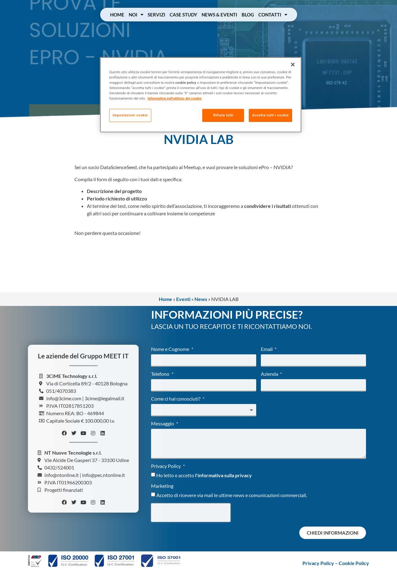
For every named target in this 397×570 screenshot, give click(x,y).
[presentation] (190, 512)
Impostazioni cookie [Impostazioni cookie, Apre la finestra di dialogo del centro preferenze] (130, 115)
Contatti (272, 14)
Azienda (270, 374)
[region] (200, 94)
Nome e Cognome (170, 349)
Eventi (183, 299)
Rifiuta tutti (223, 115)
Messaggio (163, 423)
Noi (136, 14)
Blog (248, 14)
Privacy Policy (166, 466)
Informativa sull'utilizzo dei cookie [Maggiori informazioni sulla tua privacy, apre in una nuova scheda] (175, 98)
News (200, 299)
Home (117, 14)
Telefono (160, 374)
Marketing (162, 486)
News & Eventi (219, 14)
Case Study (183, 14)
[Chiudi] (293, 64)
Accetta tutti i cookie (270, 115)
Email (267, 349)
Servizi (156, 14)
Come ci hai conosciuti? (176, 399)
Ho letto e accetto (204, 475)
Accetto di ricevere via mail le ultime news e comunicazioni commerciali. (231, 495)
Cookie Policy (354, 563)
